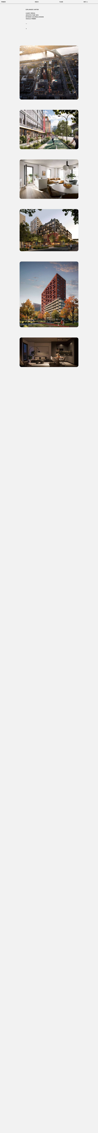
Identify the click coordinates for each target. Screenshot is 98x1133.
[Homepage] (12, 2)
